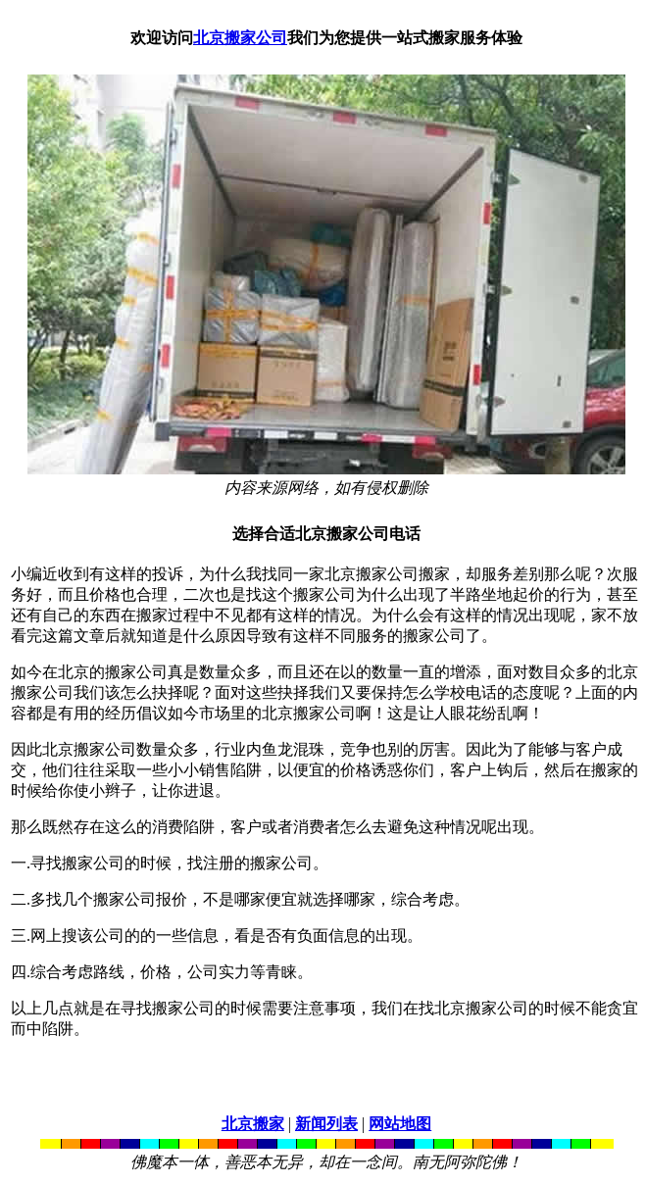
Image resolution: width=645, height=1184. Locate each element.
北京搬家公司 (240, 37)
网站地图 (400, 1123)
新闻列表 (326, 1123)
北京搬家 (253, 1123)
